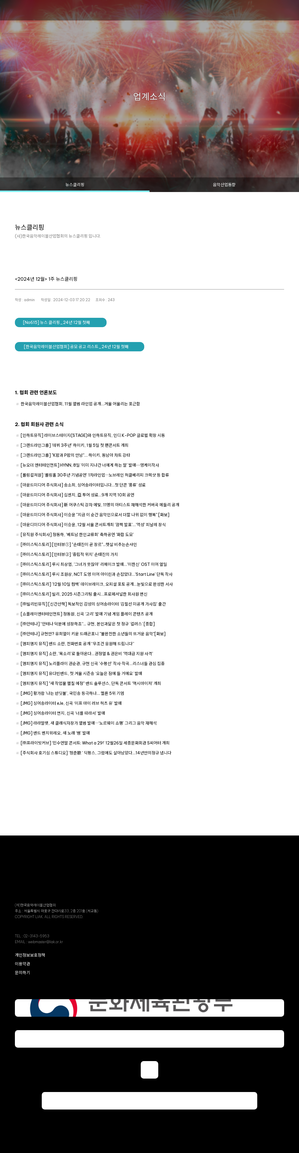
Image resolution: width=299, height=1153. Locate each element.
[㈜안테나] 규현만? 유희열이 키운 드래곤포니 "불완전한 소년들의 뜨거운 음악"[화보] (93, 633)
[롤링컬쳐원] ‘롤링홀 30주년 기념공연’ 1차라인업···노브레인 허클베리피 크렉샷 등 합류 (95, 475)
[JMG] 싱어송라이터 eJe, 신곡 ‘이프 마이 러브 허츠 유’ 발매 (71, 703)
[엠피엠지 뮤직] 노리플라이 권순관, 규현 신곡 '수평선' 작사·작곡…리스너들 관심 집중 (93, 663)
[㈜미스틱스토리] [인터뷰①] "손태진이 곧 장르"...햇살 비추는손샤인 (79, 544)
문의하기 (22, 972)
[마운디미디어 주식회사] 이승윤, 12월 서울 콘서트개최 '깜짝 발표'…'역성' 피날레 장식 (93, 524)
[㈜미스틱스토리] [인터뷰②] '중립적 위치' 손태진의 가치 (69, 554)
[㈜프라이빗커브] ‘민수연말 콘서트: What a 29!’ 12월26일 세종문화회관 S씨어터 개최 (95, 743)
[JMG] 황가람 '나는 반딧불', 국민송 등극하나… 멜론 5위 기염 (72, 693)
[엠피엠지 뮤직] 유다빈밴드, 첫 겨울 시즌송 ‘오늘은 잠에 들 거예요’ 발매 (81, 673)
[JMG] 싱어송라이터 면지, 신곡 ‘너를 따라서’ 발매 (63, 713)
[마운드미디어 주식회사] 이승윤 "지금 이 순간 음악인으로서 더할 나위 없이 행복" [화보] (95, 514)
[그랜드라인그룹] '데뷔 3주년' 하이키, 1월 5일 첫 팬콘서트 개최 (74, 445)
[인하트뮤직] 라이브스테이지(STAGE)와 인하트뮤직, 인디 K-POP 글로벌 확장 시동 (93, 435)
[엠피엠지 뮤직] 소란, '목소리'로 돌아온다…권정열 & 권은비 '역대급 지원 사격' (87, 653)
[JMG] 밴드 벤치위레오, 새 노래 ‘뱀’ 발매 (55, 733)
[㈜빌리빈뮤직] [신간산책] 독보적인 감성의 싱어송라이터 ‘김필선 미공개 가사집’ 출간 (93, 604)
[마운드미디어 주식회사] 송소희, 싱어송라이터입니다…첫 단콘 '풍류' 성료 (83, 485)
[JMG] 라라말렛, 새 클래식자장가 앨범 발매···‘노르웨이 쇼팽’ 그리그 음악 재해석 (89, 723)
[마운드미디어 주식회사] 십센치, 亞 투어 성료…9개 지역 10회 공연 (77, 495)
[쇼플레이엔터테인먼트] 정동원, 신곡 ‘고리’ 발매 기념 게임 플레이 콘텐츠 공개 (87, 614)
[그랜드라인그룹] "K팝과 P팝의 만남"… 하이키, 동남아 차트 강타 (75, 455)
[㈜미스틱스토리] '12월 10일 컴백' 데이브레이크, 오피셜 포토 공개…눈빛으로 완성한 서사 (97, 584)
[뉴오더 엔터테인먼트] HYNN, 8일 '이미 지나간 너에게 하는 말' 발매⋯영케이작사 (90, 465)
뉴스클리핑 (74, 184)
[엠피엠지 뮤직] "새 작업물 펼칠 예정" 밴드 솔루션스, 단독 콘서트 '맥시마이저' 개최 (91, 683)
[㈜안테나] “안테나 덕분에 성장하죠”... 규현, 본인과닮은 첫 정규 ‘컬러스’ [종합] (88, 624)
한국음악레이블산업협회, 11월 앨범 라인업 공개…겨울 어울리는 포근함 (80, 404)
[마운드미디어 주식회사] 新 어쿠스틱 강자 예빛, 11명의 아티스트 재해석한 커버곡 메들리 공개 (100, 504)
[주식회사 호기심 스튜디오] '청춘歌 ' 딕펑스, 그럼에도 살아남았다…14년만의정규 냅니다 (96, 753)
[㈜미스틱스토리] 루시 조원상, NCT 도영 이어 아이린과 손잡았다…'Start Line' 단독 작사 (97, 574)
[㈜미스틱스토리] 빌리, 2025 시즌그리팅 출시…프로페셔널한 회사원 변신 (84, 594)
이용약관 (22, 964)
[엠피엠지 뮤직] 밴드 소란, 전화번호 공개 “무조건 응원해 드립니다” (77, 643)
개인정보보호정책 (30, 955)
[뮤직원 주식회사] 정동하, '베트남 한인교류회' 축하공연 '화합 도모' (77, 534)
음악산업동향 (224, 184)
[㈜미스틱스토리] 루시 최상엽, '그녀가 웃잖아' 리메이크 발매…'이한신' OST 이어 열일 (94, 564)
